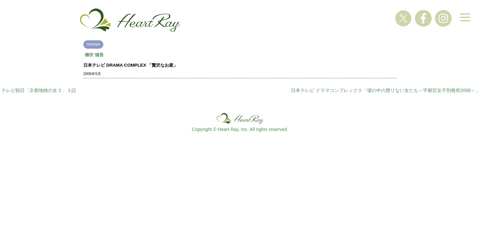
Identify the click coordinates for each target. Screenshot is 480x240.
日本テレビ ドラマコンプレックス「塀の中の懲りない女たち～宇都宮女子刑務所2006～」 (385, 90)
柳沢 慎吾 (94, 54)
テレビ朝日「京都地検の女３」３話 (38, 90)
